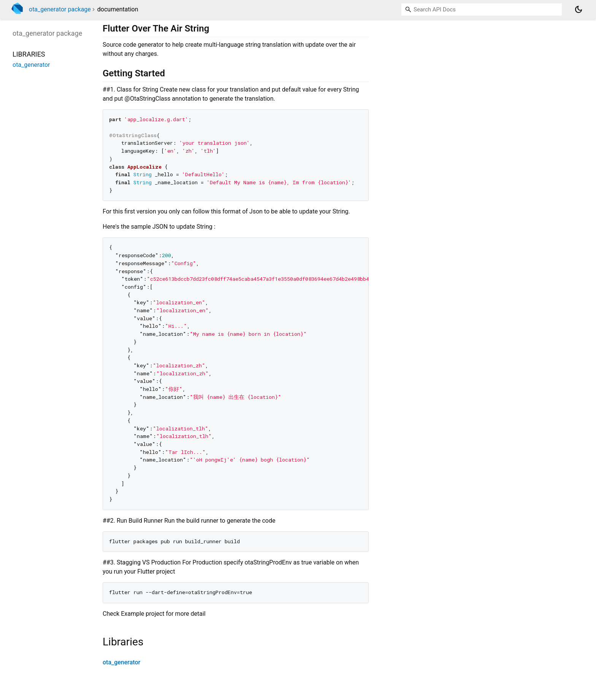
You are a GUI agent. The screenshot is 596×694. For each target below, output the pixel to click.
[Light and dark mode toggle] (578, 9)
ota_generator (121, 662)
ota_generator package (60, 9)
